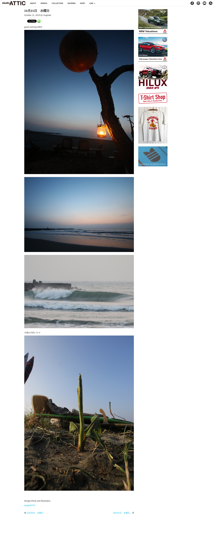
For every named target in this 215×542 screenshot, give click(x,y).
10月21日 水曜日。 (122, 513)
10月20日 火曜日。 (35, 513)
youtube (204, 3)
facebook (192, 3)
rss (211, 3)
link (92, 3)
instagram (198, 3)
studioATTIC (30, 505)
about (33, 3)
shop (82, 3)
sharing (72, 3)
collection (57, 3)
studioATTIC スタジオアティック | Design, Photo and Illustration (14, 3)
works (44, 3)
